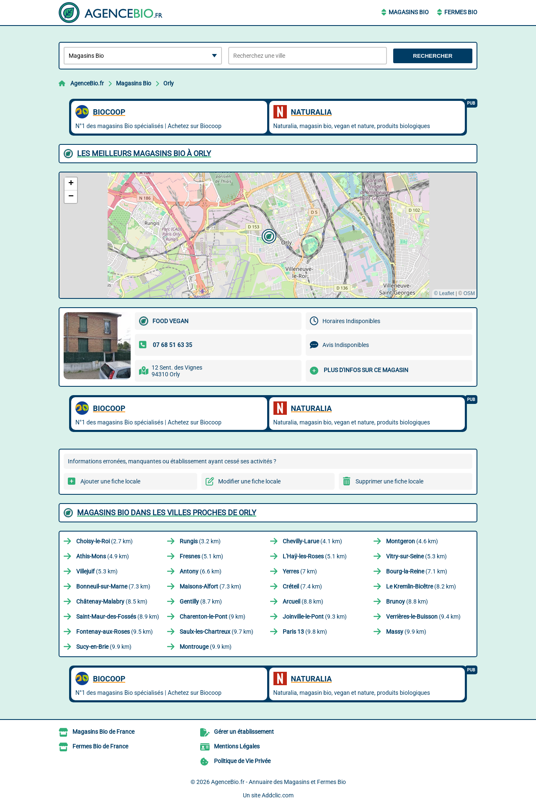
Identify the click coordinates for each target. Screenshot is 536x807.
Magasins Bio (409, 12)
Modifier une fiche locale (249, 481)
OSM (469, 293)
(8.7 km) (201, 601)
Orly (168, 83)
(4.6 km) (412, 541)
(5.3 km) (416, 556)
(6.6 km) (201, 571)
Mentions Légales (237, 746)
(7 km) (300, 571)
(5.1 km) (201, 556)
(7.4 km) (302, 586)
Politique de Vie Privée (242, 761)
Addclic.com (278, 795)
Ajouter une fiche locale (110, 481)
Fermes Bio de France (100, 746)
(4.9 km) (102, 556)
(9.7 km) (216, 631)
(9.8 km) (305, 631)
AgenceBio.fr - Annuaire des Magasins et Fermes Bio (278, 782)
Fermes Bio (460, 12)
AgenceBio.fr (87, 83)
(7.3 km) (113, 586)
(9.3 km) (315, 616)
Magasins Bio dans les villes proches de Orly (166, 512)
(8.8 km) (303, 601)
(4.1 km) (312, 541)
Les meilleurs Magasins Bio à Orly (144, 153)
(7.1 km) (416, 571)
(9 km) (212, 616)
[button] (268, 235)
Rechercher (432, 56)
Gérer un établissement (244, 731)
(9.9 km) (406, 631)
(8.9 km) (117, 616)
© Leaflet (444, 293)
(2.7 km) (104, 541)
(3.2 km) (200, 541)
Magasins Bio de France (103, 731)
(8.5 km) (111, 601)
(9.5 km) (114, 631)
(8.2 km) (421, 586)
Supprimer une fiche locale (389, 481)
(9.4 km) (423, 616)
